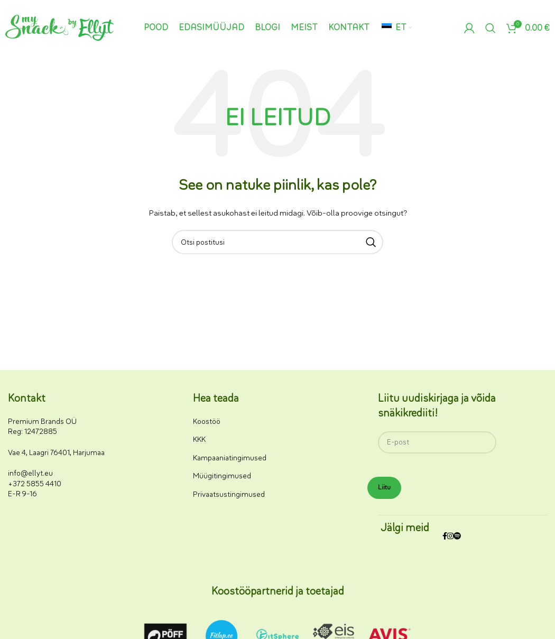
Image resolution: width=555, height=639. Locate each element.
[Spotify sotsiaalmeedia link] (457, 537)
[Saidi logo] (59, 27)
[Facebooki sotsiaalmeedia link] (444, 537)
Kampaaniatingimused (229, 458)
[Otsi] (490, 28)
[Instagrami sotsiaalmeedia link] (450, 537)
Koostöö (206, 421)
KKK (199, 439)
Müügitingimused (222, 476)
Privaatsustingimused (229, 494)
